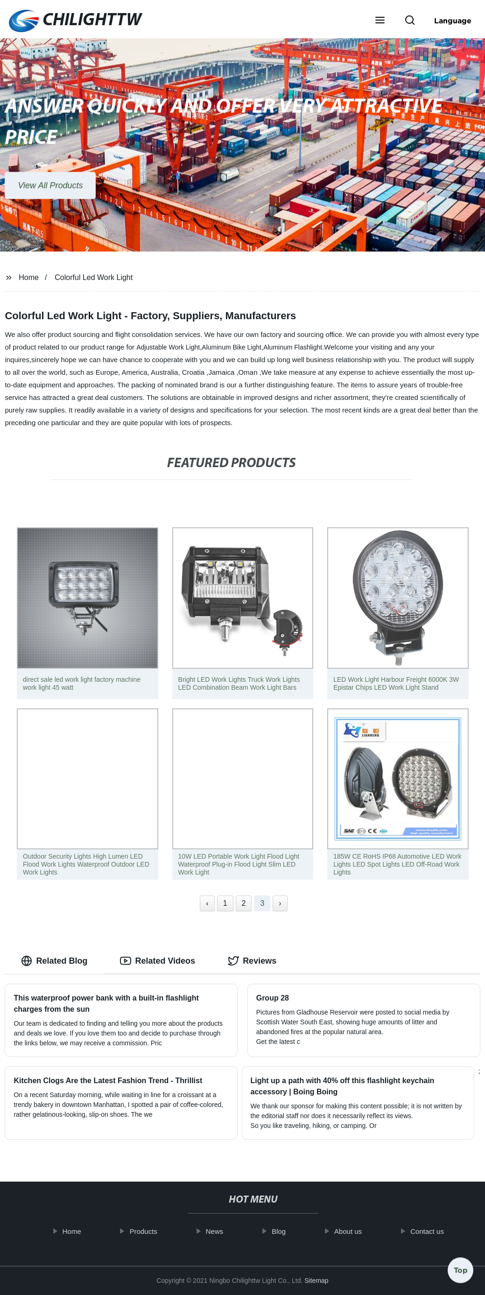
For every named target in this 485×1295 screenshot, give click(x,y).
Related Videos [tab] (157, 960)
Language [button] (452, 20)
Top (461, 1267)
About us (359, 1231)
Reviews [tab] (252, 960)
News (225, 1231)
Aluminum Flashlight (292, 347)
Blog (289, 1231)
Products (154, 1231)
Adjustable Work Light (168, 347)
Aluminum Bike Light (231, 347)
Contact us (438, 1231)
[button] (380, 21)
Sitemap (316, 1280)
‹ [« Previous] (207, 903)
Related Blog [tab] (54, 960)
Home (29, 277)
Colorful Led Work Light (94, 277)
